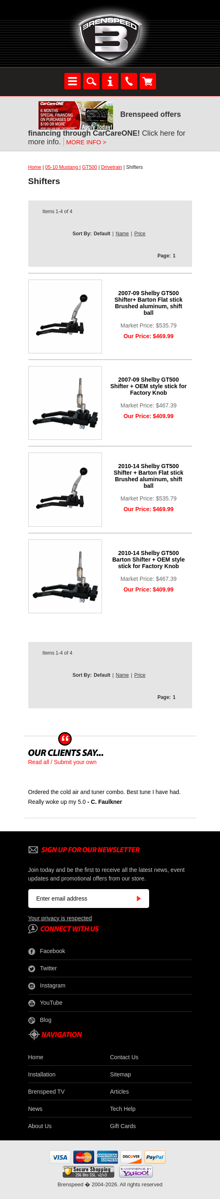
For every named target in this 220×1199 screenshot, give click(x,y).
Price (139, 234)
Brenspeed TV (46, 1091)
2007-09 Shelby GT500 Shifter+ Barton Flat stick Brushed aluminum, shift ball (148, 303)
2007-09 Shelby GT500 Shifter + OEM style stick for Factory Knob (148, 386)
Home (34, 167)
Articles (119, 1091)
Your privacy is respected (60, 918)
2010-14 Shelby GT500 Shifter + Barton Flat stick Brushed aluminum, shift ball (149, 476)
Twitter (42, 968)
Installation (42, 1074)
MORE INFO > (86, 142)
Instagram (47, 986)
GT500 (89, 167)
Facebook (46, 951)
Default (102, 234)
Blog (40, 1020)
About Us (40, 1126)
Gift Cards (123, 1126)
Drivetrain (111, 167)
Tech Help (123, 1109)
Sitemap (120, 1074)
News (35, 1109)
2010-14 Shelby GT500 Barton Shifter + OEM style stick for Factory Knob (148, 559)
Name (122, 234)
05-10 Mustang (62, 167)
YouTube (45, 1003)
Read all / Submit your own (62, 762)
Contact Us (124, 1057)
